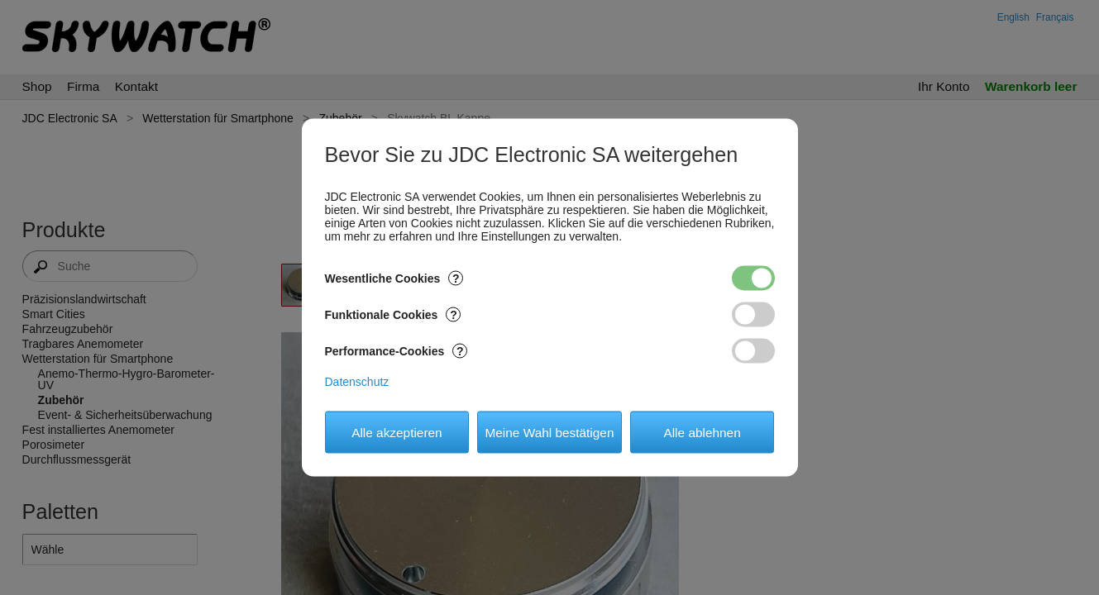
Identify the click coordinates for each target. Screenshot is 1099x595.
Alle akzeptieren (396, 432)
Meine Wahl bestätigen (549, 432)
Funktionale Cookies (393, 314)
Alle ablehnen (701, 432)
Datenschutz (357, 381)
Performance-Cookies (396, 351)
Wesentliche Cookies (394, 278)
